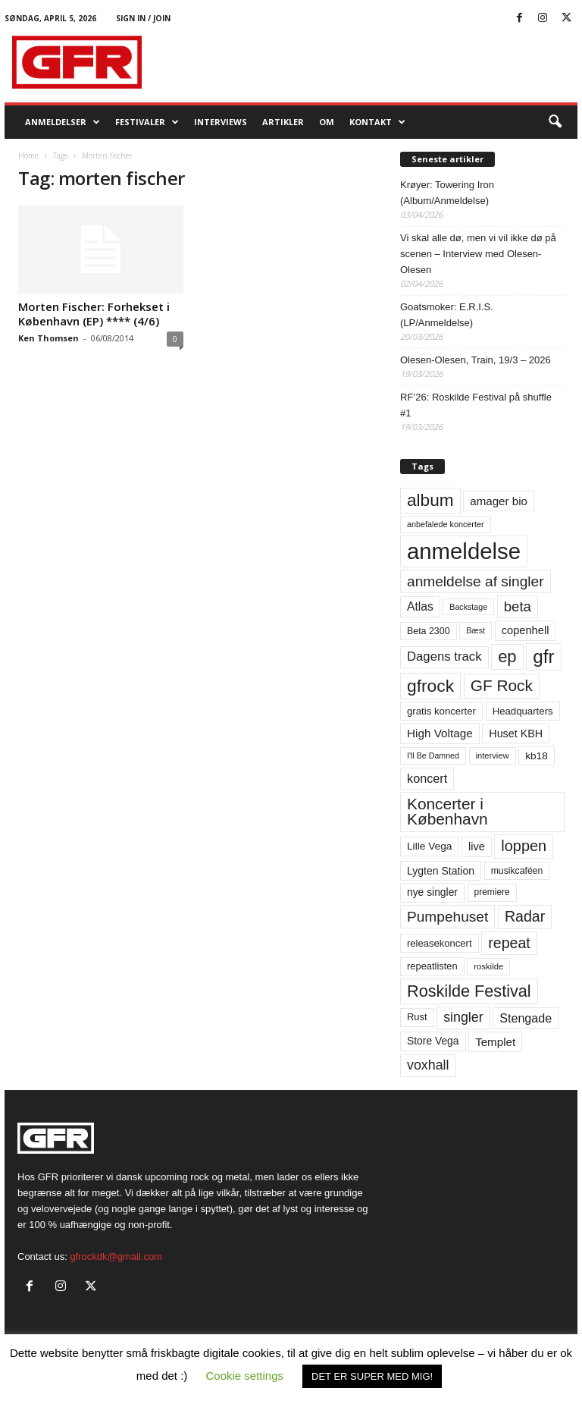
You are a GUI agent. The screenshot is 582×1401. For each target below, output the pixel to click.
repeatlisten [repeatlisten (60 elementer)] (432, 966)
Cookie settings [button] (245, 1375)
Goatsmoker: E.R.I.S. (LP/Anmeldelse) (446, 314)
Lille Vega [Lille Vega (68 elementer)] (429, 846)
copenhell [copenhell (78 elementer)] (525, 630)
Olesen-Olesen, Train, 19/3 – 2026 (475, 360)
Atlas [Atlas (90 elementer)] (420, 606)
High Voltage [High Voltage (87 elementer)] (440, 733)
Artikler (283, 121)
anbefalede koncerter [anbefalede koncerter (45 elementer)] (445, 524)
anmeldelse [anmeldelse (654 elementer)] (464, 551)
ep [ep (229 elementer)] (507, 656)
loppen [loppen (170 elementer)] (523, 845)
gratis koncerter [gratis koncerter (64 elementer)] (441, 711)
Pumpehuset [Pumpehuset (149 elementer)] (447, 917)
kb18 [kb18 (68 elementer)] (536, 756)
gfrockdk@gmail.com (116, 1256)
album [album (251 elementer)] (430, 500)
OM (326, 121)
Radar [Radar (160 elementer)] (525, 916)
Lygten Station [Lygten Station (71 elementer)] (440, 871)
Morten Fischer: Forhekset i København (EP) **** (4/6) (94, 313)
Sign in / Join (143, 18)
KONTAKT (377, 122)
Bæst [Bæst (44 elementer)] (475, 630)
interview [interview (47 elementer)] (492, 755)
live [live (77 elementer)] (476, 846)
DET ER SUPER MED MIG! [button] (372, 1376)
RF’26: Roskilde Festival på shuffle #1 (476, 405)
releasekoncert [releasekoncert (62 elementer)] (439, 943)
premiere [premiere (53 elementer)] (492, 892)
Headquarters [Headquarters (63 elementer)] (523, 711)
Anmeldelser (62, 122)
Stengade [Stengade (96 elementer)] (525, 1018)
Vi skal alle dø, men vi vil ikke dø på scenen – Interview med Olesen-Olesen (478, 253)
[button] (554, 122)
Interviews (220, 121)
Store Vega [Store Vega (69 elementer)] (433, 1041)
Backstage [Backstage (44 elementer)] (468, 606)
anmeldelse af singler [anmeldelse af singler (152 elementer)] (475, 581)
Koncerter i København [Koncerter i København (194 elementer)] (447, 811)
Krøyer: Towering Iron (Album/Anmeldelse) (447, 192)
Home (28, 155)
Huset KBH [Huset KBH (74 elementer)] (516, 733)
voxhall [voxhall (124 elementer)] (428, 1065)
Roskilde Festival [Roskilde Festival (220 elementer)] (469, 991)
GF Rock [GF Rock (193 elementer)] (502, 685)
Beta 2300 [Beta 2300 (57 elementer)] (428, 631)
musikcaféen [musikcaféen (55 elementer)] (517, 870)
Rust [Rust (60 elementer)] (417, 1016)
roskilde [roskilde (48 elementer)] (488, 966)
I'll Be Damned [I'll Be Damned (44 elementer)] (433, 755)
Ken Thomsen (48, 338)
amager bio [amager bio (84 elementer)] (498, 501)
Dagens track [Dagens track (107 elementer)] (444, 656)
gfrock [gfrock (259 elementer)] (430, 686)
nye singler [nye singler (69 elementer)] (432, 892)
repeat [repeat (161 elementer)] (509, 943)
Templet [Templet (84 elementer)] (495, 1041)
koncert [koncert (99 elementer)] (427, 778)
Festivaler (147, 122)
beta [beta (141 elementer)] (517, 606)
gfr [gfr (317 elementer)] (543, 656)
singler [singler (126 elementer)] (463, 1017)
